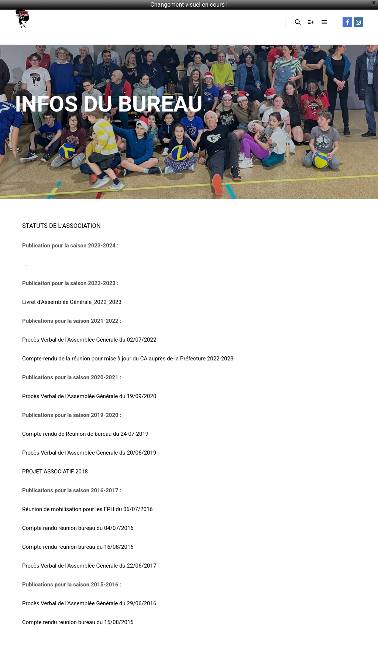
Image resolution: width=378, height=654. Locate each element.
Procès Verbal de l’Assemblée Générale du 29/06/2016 (89, 603)
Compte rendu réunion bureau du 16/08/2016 (78, 547)
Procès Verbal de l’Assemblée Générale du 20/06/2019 (89, 452)
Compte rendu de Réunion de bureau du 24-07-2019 (85, 434)
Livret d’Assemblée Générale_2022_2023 (71, 302)
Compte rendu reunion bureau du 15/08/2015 (78, 622)
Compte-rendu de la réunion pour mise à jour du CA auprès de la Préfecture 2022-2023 (127, 358)
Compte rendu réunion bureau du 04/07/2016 (78, 528)
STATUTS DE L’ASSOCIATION (61, 225)
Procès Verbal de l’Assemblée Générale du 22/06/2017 (89, 565)
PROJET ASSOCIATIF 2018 (55, 471)
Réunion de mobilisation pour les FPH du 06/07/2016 (87, 509)
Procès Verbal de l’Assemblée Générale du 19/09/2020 (89, 396)
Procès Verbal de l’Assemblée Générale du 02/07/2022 (89, 339)
